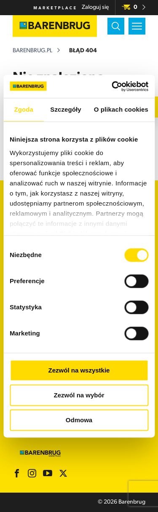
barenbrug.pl (32, 51)
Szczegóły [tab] (65, 109)
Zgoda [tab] (23, 109)
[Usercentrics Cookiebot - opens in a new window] (112, 86)
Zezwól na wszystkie (79, 370)
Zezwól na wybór (79, 395)
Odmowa (79, 420)
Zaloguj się (95, 7)
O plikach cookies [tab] (121, 109)
